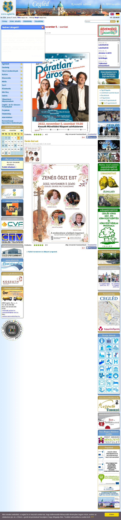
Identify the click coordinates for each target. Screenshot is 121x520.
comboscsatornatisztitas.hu (11, 316)
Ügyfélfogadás (105, 90)
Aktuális (12, 50)
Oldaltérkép (27, 21)
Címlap (4, 21)
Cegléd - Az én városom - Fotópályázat (11, 106)
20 (21, 145)
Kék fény (12, 92)
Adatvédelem (7, 117)
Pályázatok (6, 46)
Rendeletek (105, 95)
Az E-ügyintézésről (109, 103)
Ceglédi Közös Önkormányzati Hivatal (12, 38)
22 (6, 149)
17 (12, 145)
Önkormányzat (12, 34)
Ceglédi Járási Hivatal (10, 43)
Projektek (12, 110)
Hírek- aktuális (15, 21)
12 (18, 142)
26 (18, 149)
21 (3, 149)
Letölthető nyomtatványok (110, 93)
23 (9, 149)
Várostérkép (38, 21)
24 (12, 149)
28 (3, 153)
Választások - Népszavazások (12, 100)
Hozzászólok (92, 134)
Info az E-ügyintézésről (108, 100)
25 (15, 149)
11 (15, 142)
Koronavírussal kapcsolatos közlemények (12, 122)
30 (9, 153)
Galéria (12, 96)
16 (9, 145)
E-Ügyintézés (105, 98)
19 (18, 145)
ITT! (92, 517)
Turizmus (12, 53)
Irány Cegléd (6, 57)
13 (21, 142)
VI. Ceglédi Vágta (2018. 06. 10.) (104, 283)
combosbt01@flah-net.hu (10, 312)
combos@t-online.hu (8, 310)
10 (12, 142)
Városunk (12, 30)
